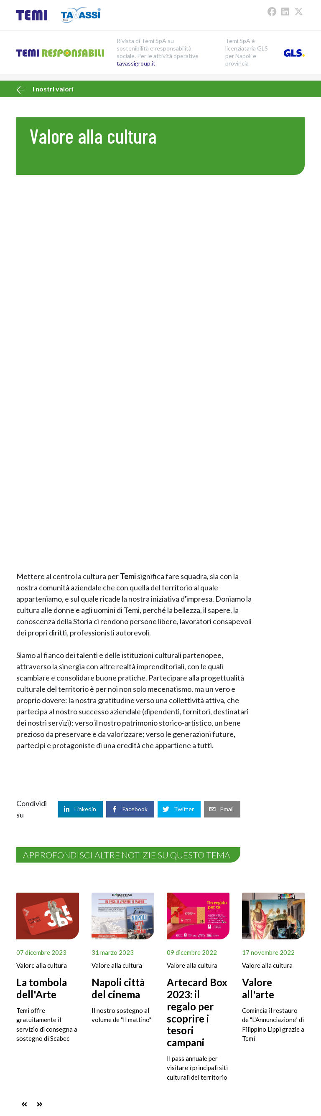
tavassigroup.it (136, 63)
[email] (222, 809)
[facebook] (130, 809)
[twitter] (179, 809)
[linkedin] (80, 809)
